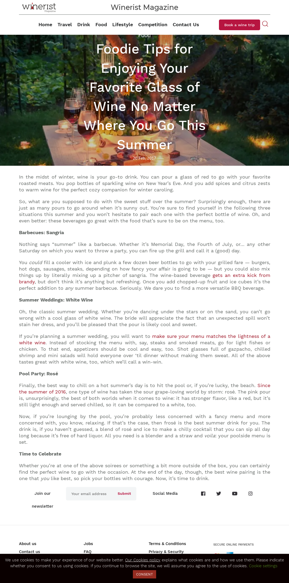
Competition (152, 24)
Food (101, 24)
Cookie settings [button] (263, 565)
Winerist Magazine (144, 7)
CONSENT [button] (144, 574)
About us (27, 543)
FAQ (87, 551)
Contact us (29, 551)
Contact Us (186, 24)
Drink (83, 24)
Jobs (88, 543)
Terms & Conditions (167, 543)
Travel (64, 24)
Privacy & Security (166, 551)
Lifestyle (122, 24)
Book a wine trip (239, 25)
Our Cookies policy (142, 560)
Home (45, 24)
